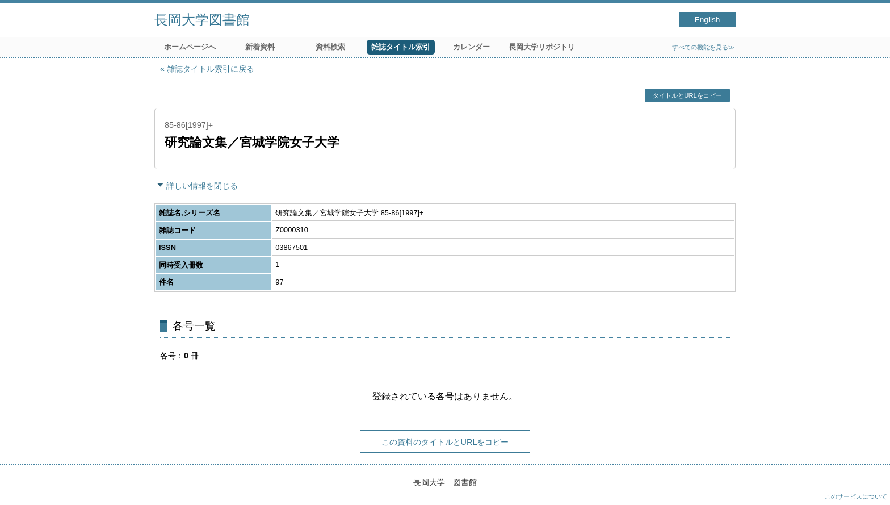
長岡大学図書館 (202, 19)
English (707, 19)
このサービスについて (856, 496)
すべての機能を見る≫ (703, 47)
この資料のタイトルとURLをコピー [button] (445, 441)
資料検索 (330, 47)
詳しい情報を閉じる (202, 185)
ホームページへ (190, 47)
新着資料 (260, 47)
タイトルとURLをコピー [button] (687, 95)
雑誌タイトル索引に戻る (210, 68)
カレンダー (471, 47)
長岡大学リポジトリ (542, 47)
